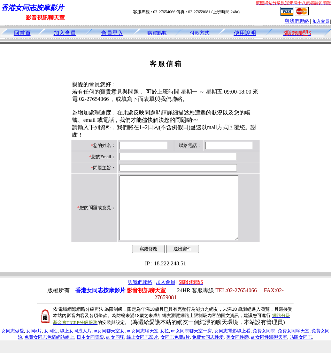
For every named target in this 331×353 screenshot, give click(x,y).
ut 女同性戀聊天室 (269, 349)
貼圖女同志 (301, 349)
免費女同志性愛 (208, 349)
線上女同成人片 (76, 343)
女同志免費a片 (175, 349)
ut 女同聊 (115, 349)
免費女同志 (264, 343)
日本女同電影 (90, 349)
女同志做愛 (12, 343)
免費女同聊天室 (293, 343)
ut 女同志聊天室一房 (191, 343)
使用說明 (245, 33)
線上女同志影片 (142, 349)
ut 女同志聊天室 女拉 (148, 343)
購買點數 (157, 33)
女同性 (50, 343)
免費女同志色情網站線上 (49, 349)
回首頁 (22, 33)
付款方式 (199, 33)
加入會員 (321, 21)
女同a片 (34, 343)
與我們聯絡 (297, 21)
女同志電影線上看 (232, 343)
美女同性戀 (237, 349)
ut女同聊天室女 (109, 343)
